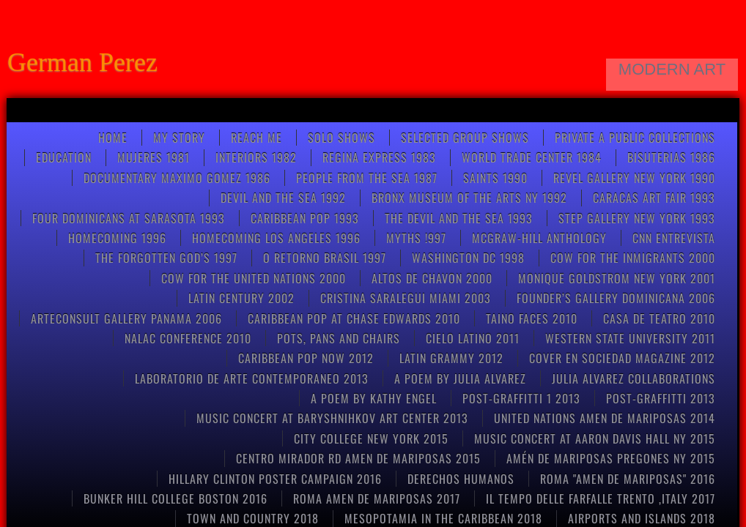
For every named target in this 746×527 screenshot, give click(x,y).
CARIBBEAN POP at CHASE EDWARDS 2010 (354, 318)
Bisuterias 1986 (671, 157)
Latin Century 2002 (241, 298)
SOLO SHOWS (341, 138)
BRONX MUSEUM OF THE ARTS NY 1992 (469, 198)
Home (113, 138)
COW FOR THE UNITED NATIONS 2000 (253, 278)
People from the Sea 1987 (366, 178)
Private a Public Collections (635, 138)
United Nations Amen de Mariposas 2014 (604, 418)
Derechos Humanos (460, 479)
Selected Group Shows (465, 138)
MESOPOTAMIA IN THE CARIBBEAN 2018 (443, 518)
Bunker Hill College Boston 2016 (175, 498)
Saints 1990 (495, 178)
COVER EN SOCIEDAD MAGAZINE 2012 (622, 358)
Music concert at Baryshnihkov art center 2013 (332, 418)
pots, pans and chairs (338, 338)
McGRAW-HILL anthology (539, 238)
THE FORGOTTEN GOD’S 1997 (166, 258)
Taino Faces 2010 (531, 318)
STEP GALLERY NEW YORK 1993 (636, 218)
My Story (179, 138)
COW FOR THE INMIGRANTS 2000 (632, 258)
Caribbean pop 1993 (305, 218)
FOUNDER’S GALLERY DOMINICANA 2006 (616, 298)
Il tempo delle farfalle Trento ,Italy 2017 (600, 498)
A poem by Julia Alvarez (460, 378)
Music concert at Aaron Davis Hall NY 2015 (594, 438)
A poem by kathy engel (374, 398)
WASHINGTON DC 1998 (468, 258)
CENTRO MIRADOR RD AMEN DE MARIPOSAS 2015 (358, 458)
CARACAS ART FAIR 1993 (654, 198)
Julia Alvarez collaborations (633, 378)
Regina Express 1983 (379, 157)
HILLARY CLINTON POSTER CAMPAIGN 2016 (275, 479)
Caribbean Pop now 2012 (306, 358)
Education (64, 157)
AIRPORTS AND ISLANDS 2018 (641, 518)
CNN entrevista (673, 238)
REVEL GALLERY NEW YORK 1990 (634, 178)
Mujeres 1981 (153, 157)
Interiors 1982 (256, 157)
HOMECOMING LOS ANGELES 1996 (276, 238)
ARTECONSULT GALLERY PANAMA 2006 (126, 318)
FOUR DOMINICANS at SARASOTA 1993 (128, 218)
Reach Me (256, 138)
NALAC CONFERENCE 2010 (188, 338)
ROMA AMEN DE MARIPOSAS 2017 (376, 498)
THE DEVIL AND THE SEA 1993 (459, 218)
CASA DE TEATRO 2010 (659, 318)
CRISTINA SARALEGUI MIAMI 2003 (405, 298)
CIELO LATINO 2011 (473, 338)
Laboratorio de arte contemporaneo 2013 (252, 378)
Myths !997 (416, 238)
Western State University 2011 (630, 338)
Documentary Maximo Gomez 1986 (177, 178)
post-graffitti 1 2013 (521, 398)
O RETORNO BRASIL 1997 (324, 258)
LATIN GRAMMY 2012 (451, 358)
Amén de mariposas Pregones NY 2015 (610, 458)
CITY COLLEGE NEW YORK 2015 (371, 438)
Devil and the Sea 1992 (283, 198)
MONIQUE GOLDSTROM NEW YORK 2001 (616, 278)
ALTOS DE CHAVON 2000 (432, 278)
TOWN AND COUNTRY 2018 (253, 518)
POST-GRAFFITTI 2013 (660, 398)
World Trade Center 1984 (532, 157)
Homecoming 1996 (117, 238)
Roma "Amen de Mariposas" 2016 (627, 479)
